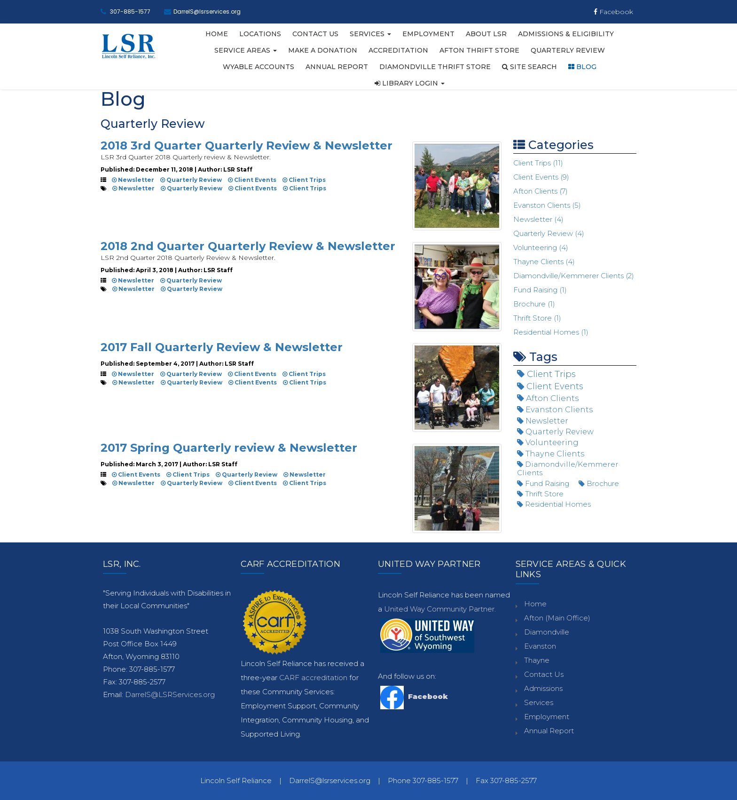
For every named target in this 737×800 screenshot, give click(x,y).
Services (370, 34)
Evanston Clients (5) (547, 205)
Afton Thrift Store (479, 50)
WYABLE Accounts (258, 67)
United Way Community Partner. (440, 608)
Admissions (543, 688)
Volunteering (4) (540, 247)
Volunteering (548, 442)
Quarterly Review (568, 50)
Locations (260, 34)
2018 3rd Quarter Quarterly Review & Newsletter (246, 145)
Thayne (536, 660)
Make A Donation (322, 50)
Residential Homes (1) (550, 332)
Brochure (599, 483)
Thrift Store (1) (537, 318)
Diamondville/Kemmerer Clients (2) (573, 275)
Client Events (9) (541, 177)
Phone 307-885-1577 (423, 780)
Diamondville (546, 631)
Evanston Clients (555, 409)
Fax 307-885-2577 (506, 780)
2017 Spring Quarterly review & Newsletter (229, 448)
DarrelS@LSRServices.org (170, 694)
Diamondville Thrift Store (435, 67)
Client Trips (304, 179)
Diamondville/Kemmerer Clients (568, 468)
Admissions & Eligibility (566, 34)
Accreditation (398, 50)
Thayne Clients (550, 453)
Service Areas (245, 50)
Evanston (540, 646)
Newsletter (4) (538, 219)
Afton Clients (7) (540, 191)
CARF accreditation (314, 677)
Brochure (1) (534, 303)
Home (216, 34)
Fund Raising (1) (540, 289)
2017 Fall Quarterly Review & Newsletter (222, 347)
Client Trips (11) (538, 162)
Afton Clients (548, 398)
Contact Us (315, 34)
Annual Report (337, 67)
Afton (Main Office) (557, 617)
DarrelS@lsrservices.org (207, 12)
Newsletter (133, 179)
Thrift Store (540, 493)
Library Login (410, 83)
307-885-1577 (130, 12)
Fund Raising (543, 483)
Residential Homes (554, 504)
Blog (582, 67)
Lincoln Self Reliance (236, 780)
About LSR (486, 34)
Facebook (613, 12)
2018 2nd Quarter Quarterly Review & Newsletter (248, 246)
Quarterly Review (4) (548, 233)
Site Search (529, 67)
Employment (428, 34)
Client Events (252, 179)
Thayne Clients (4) (544, 261)
